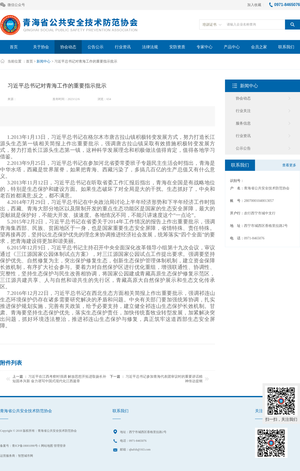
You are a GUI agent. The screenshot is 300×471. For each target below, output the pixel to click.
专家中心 (204, 47)
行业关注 (243, 111)
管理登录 (60, 445)
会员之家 (259, 47)
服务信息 (243, 123)
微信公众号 (12, 5)
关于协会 (41, 47)
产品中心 (232, 47)
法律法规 (150, 47)
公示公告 (243, 148)
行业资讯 (123, 47)
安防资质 (177, 47)
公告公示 (96, 47)
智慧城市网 (25, 455)
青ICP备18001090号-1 (26, 445)
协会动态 (68, 47)
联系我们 (286, 47)
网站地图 (47, 445)
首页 (14, 47)
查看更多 (289, 165)
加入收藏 (254, 5)
